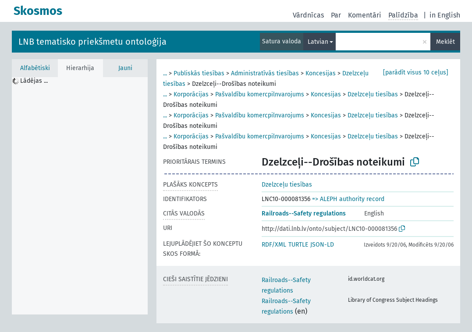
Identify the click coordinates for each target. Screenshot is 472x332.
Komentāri (364, 15)
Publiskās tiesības (199, 73)
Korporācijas (191, 94)
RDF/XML (274, 244)
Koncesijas (320, 73)
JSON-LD (322, 244)
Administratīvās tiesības (265, 73)
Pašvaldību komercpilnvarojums (259, 94)
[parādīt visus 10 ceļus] (415, 72)
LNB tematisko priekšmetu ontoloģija (92, 41)
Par (336, 15)
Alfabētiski (35, 68)
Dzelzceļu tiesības (373, 94)
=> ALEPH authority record (348, 199)
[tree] (80, 195)
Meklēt (445, 42)
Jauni (125, 68)
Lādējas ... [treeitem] (34, 81)
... (165, 73)
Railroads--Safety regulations (304, 213)
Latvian (318, 42)
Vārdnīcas (308, 15)
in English (444, 15)
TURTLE (298, 244)
